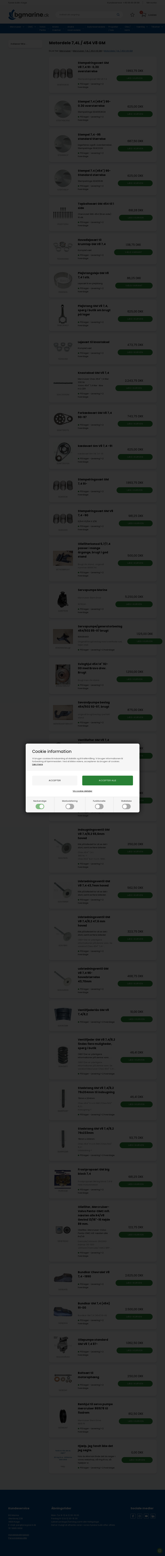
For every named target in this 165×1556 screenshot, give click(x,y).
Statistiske (126, 804)
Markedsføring (70, 804)
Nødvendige (39, 804)
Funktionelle (99, 804)
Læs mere (37, 764)
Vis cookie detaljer (82, 791)
